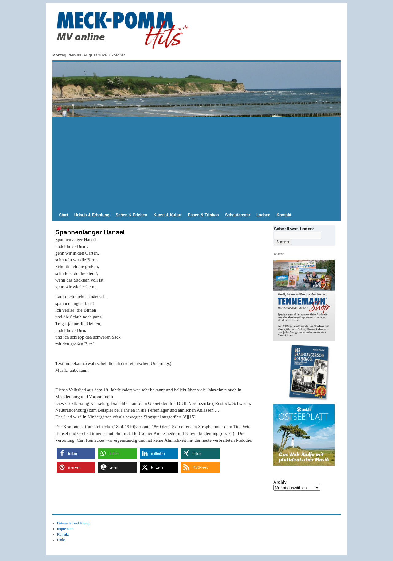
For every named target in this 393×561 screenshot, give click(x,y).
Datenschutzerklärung (73, 523)
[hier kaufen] (306, 373)
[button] (76, 453)
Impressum (65, 529)
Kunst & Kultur (168, 215)
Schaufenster (237, 215)
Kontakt (284, 215)
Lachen (263, 215)
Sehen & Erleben (131, 215)
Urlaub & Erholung (92, 215)
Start (63, 215)
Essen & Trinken (203, 215)
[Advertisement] (196, 163)
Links (61, 540)
